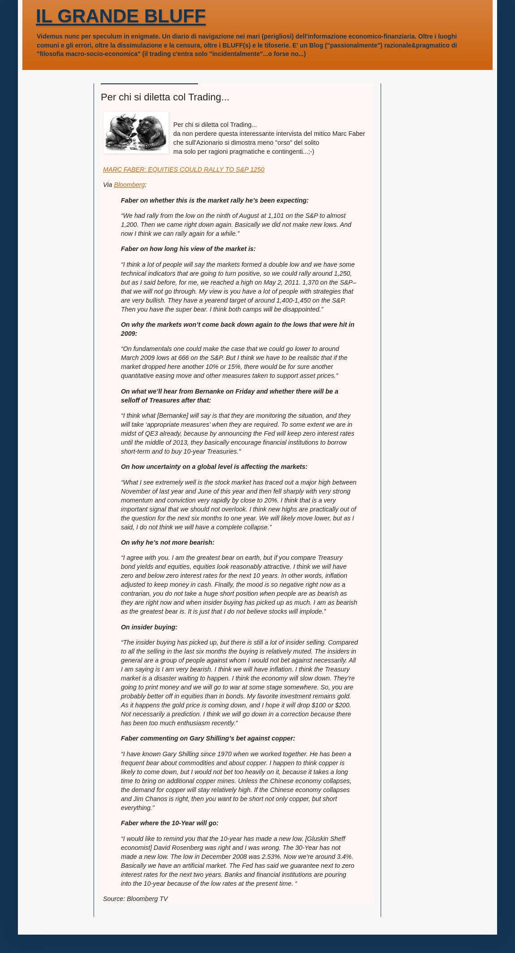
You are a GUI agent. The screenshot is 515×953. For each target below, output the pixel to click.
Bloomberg (129, 184)
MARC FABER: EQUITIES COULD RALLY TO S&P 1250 (183, 169)
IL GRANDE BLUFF (121, 15)
